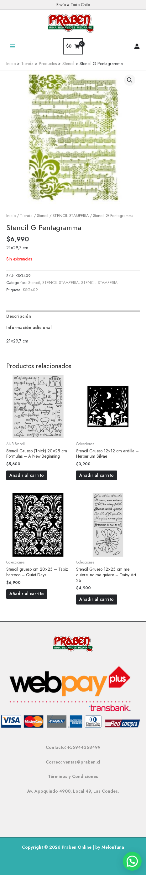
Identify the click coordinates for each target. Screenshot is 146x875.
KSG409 (30, 290)
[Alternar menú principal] (12, 46)
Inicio (11, 216)
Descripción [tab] (18, 316)
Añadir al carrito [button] (26, 475)
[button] (129, 80)
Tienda (26, 216)
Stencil (42, 216)
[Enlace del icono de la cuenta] (137, 46)
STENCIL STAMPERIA (71, 216)
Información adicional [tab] (29, 327)
